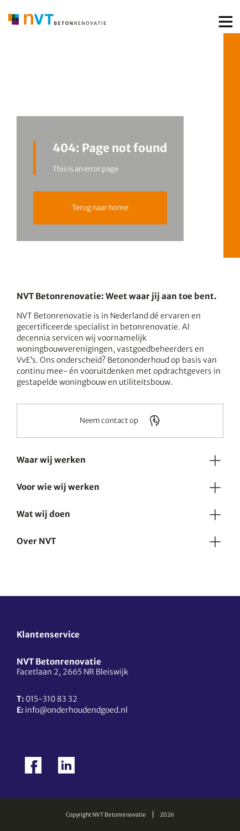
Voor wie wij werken (58, 487)
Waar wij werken (51, 459)
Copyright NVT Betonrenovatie (106, 814)
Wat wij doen (43, 514)
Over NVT (36, 541)
